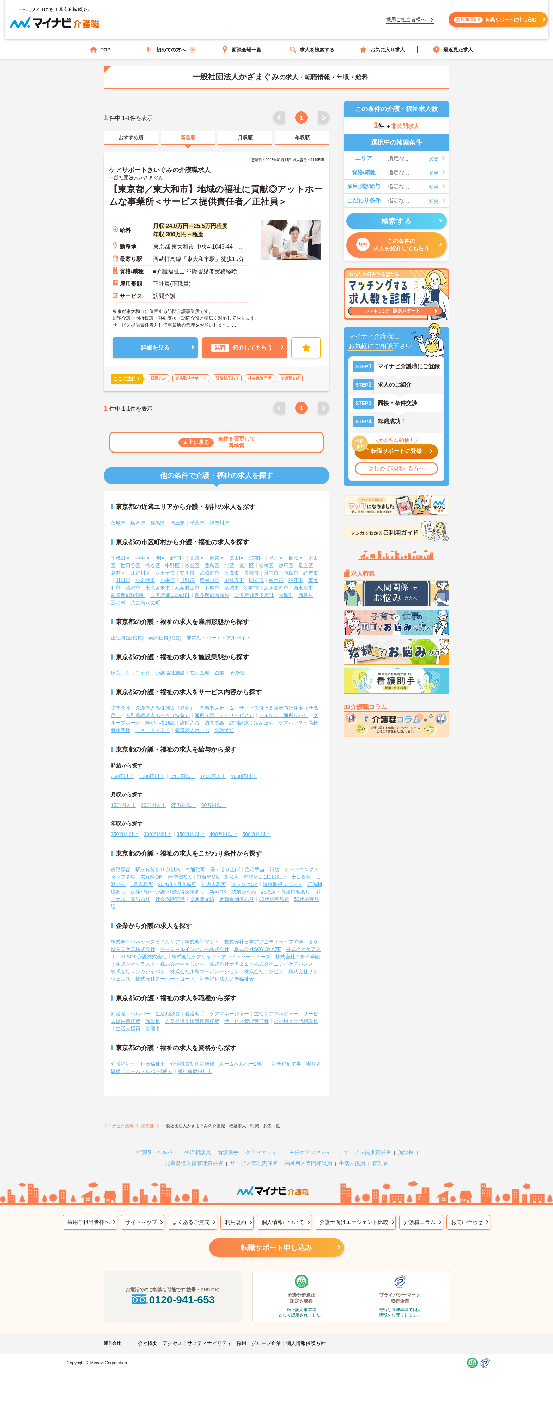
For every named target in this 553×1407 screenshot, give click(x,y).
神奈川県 (219, 523)
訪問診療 (239, 723)
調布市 (310, 573)
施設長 (152, 1021)
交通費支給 (202, 899)
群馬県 (157, 523)
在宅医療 (199, 672)
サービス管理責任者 (246, 1021)
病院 (116, 672)
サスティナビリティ (209, 1343)
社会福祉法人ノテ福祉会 (227, 979)
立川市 (187, 573)
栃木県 (137, 523)
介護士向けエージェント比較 (354, 1222)
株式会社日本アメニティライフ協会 (263, 942)
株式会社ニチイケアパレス (283, 964)
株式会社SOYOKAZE (257, 949)
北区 (229, 565)
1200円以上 (182, 776)
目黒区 (295, 558)
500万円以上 (256, 834)
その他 (236, 672)
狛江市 (295, 580)
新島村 (305, 595)
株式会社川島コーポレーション (204, 971)
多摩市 (212, 587)
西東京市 (303, 587)
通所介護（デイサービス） (224, 715)
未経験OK (151, 877)
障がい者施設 (160, 723)
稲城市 (231, 587)
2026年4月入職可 (177, 884)
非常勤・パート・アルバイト (219, 638)
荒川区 (246, 565)
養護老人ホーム (192, 730)
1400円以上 (213, 776)
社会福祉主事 (286, 1064)
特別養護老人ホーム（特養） (158, 715)
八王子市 (165, 573)
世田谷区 (130, 565)
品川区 (276, 558)
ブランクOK (244, 884)
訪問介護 (120, 708)
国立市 (256, 580)
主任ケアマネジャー (276, 1014)
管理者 (152, 1028)
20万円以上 (153, 805)
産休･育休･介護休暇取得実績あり (167, 891)
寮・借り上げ (225, 869)
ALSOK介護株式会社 (144, 956)
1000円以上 (151, 776)
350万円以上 (191, 834)
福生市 (276, 580)
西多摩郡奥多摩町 (254, 595)
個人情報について (283, 1222)
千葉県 (197, 523)
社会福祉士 (152, 1064)
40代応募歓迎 (274, 899)
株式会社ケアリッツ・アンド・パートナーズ (221, 956)
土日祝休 (301, 877)
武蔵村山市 (187, 587)
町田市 (123, 580)
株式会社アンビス (264, 971)
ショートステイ (152, 730)
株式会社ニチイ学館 (297, 956)
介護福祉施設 (170, 672)
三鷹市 (231, 573)
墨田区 (236, 558)
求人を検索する (311, 49)
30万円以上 (214, 805)
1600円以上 (244, 776)
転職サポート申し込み (276, 1247)
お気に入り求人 (382, 49)
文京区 (197, 558)
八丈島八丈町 (145, 602)
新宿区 (177, 558)
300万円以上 (157, 834)
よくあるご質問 (190, 1222)
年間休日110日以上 (264, 877)
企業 (219, 672)
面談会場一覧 (241, 49)
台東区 (216, 558)
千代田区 (120, 558)
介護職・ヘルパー (130, 1014)
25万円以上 (183, 805)
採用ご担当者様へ (88, 1222)
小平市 (167, 580)
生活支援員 (128, 1028)
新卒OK (217, 891)
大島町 (286, 595)
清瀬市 (133, 587)
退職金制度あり (236, 899)
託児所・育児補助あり (285, 891)
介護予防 (224, 730)
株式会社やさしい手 (182, 964)
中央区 (142, 558)
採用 (242, 1343)
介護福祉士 (123, 1064)
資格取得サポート (282, 884)
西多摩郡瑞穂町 (128, 595)
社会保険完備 (170, 899)
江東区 (256, 558)
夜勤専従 (120, 869)
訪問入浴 (190, 723)
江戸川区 (140, 573)
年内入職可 (213, 884)
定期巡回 (264, 723)
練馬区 (286, 565)
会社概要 (148, 1343)
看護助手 (195, 1014)
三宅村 (118, 602)
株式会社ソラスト (135, 964)
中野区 (172, 565)
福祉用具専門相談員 (296, 1021)
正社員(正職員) (127, 638)
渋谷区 (152, 565)
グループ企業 (266, 1343)
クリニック (138, 672)
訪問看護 (214, 723)
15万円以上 (123, 805)
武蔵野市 (209, 573)
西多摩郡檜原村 (212, 595)
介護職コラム (420, 1222)
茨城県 (118, 523)
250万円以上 (125, 834)
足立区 (305, 565)
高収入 (231, 877)
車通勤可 (195, 869)
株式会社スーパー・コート (165, 979)
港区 (160, 558)
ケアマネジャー (263, 1152)
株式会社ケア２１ (229, 964)
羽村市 (251, 587)
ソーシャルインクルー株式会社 (194, 949)
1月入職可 (141, 884)
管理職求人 (179, 877)
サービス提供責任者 (367, 1152)
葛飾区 (118, 573)
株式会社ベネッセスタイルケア (145, 942)
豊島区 (212, 565)
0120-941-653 (172, 1299)
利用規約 (235, 1222)
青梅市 (251, 573)
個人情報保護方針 (306, 1343)
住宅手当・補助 (262, 869)
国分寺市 (234, 580)
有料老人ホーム (217, 708)
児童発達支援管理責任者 (192, 1021)
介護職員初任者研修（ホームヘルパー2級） (218, 1064)
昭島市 (291, 573)
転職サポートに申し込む (418, 24)
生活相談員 (167, 1014)
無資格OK (208, 877)
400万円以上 (223, 834)
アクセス (172, 1343)
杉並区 (192, 565)
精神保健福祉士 (195, 1071)
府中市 (271, 573)
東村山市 (209, 580)
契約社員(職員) (164, 638)
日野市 (187, 580)
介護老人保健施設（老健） (165, 708)
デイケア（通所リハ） (283, 715)
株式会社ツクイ (202, 942)
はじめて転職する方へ (396, 468)
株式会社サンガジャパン (138, 971)
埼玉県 (177, 523)
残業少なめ (243, 891)
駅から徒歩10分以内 (158, 869)
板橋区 (266, 565)
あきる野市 (276, 587)
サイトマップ (141, 1222)
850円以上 (122, 776)
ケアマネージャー (229, 1014)
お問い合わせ (467, 1222)
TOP (100, 49)
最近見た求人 (453, 49)
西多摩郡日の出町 (170, 595)
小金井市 (145, 580)
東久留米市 (157, 587)
